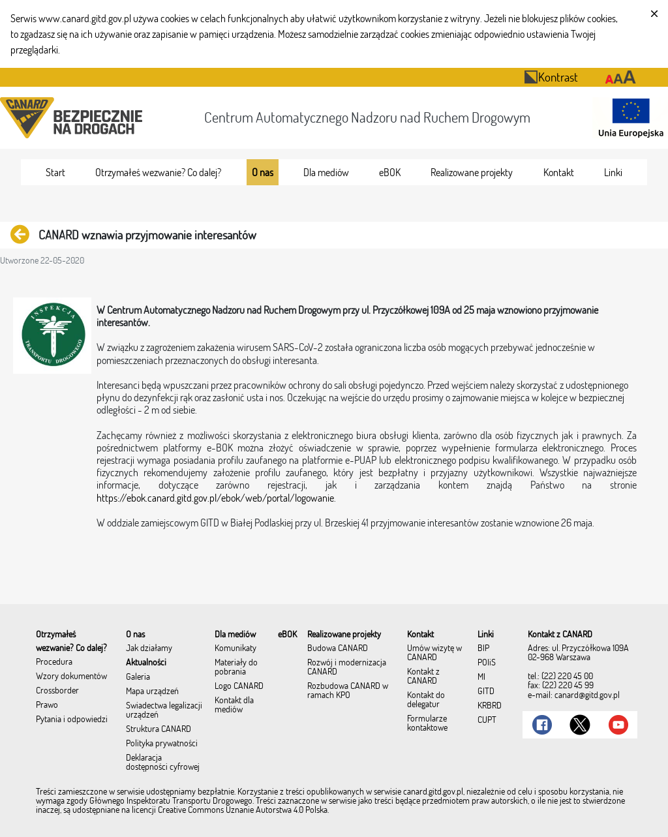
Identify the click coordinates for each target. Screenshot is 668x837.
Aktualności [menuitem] (146, 663)
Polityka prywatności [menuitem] (162, 743)
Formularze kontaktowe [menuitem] (427, 723)
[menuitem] (55, 172)
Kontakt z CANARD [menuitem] (423, 676)
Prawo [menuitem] (47, 705)
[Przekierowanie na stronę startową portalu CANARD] (73, 117)
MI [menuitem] (481, 677)
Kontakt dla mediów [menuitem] (234, 705)
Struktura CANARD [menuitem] (158, 729)
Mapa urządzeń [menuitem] (152, 691)
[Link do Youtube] (618, 724)
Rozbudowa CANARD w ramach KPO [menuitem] (347, 691)
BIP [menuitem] (483, 648)
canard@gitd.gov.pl (587, 695)
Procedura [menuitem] (54, 662)
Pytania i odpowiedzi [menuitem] (72, 719)
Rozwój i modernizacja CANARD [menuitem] (346, 667)
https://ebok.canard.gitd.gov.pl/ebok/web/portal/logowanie (215, 497)
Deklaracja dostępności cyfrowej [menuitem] (163, 762)
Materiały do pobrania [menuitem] (236, 667)
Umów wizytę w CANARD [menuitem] (434, 653)
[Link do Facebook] (542, 724)
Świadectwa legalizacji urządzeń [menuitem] (164, 710)
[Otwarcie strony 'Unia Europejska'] (627, 117)
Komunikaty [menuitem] (235, 648)
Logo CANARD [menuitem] (239, 686)
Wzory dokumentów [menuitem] (71, 676)
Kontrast (551, 76)
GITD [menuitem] (486, 691)
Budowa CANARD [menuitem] (337, 648)
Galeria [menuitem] (138, 677)
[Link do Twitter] (579, 724)
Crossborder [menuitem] (57, 691)
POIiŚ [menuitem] (487, 663)
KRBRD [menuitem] (490, 706)
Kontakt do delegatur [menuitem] (426, 700)
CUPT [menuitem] (487, 720)
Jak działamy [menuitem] (149, 648)
